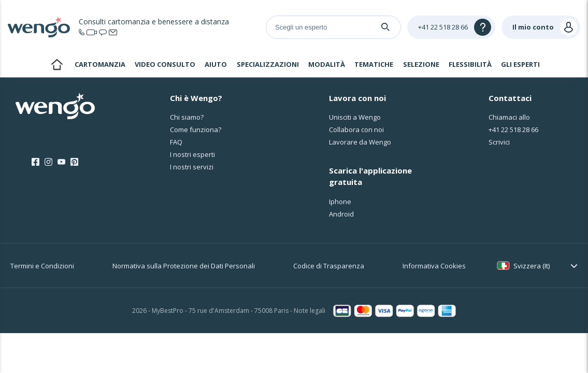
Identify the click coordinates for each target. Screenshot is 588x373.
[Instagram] (48, 162)
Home (57, 65)
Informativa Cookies (434, 265)
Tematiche (373, 64)
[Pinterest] (74, 162)
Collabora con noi (356, 129)
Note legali (309, 310)
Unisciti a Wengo (355, 117)
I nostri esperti (192, 154)
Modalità (326, 64)
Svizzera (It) (531, 265)
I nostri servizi (191, 166)
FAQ (176, 142)
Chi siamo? (187, 117)
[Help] (451, 27)
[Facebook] (35, 162)
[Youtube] (61, 162)
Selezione (421, 64)
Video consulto (165, 64)
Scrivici (499, 142)
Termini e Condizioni (42, 265)
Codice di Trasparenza (328, 265)
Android (341, 214)
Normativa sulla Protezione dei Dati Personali (183, 265)
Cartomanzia (100, 64)
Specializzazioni (268, 64)
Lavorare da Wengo (360, 142)
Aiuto (216, 64)
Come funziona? (195, 129)
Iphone (340, 201)
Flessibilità (470, 64)
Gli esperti (520, 64)
